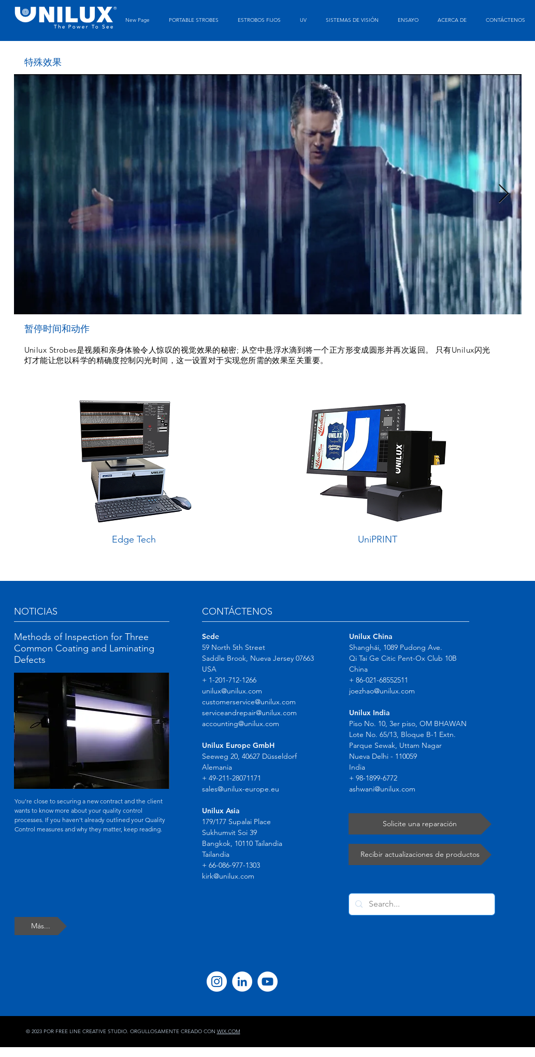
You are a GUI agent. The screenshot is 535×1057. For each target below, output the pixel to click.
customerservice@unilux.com (249, 701)
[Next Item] (504, 194)
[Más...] (41, 926)
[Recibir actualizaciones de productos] (420, 854)
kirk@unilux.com (228, 876)
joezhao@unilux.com (382, 691)
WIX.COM (228, 1031)
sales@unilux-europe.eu (240, 789)
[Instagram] (217, 981)
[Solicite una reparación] (420, 824)
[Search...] (421, 904)
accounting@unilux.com (240, 723)
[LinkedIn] (242, 981)
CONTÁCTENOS (237, 611)
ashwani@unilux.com (382, 789)
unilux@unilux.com (232, 691)
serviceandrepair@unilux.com (249, 712)
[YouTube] (267, 981)
